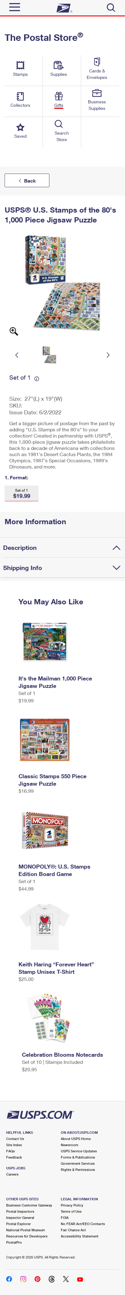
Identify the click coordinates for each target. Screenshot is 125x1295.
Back (30, 180)
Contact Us (15, 1139)
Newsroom (69, 1145)
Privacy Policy (72, 1205)
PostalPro (14, 1242)
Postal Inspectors (20, 1211)
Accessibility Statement (79, 1236)
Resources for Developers (27, 1236)
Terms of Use (71, 1211)
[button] (22, 493)
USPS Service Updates (79, 1151)
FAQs (10, 1151)
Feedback (14, 1157)
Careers (12, 1174)
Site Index (14, 1145)
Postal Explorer (18, 1224)
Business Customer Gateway (29, 1205)
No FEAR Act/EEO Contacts (83, 1224)
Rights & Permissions (78, 1170)
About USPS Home (76, 1139)
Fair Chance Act (73, 1230)
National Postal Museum (25, 1230)
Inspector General (20, 1217)
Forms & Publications (78, 1157)
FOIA (65, 1217)
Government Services (78, 1163)
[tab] (64, 547)
